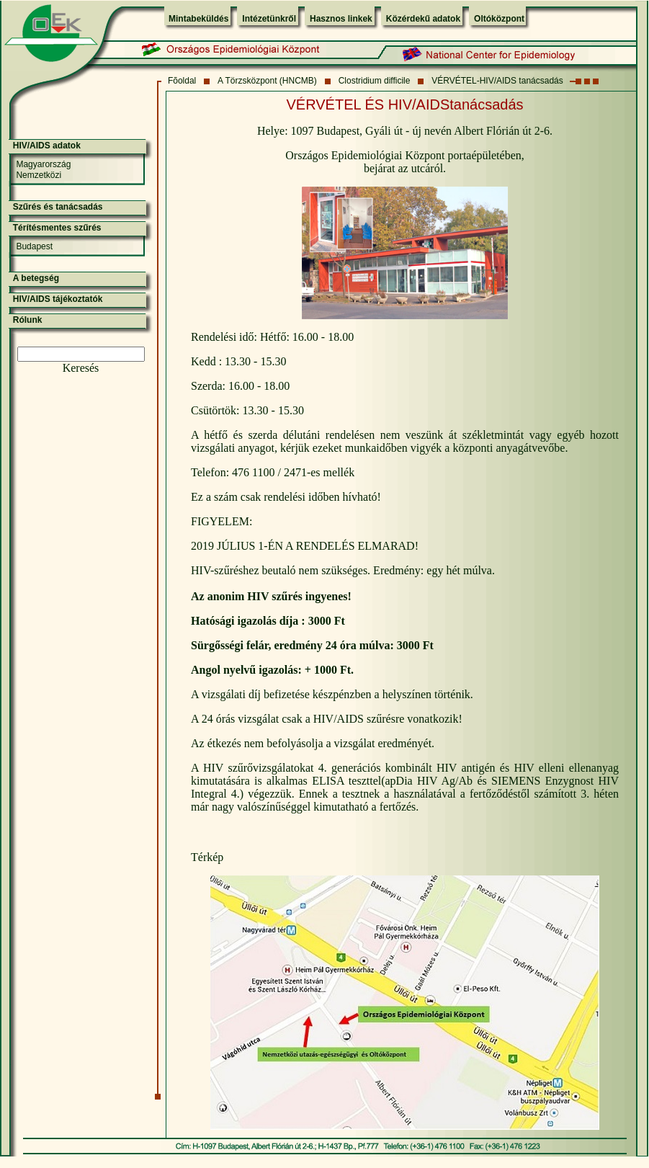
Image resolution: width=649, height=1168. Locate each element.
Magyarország (43, 164)
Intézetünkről (269, 19)
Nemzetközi (38, 175)
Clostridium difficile (375, 81)
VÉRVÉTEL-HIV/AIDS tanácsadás (497, 81)
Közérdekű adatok (423, 19)
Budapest (34, 246)
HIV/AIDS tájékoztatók (58, 299)
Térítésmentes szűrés (57, 228)
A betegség (36, 278)
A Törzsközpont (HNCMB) (267, 81)
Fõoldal (182, 81)
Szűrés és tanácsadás (58, 207)
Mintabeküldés (198, 19)
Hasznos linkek (341, 19)
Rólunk (27, 320)
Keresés (81, 368)
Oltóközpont (499, 19)
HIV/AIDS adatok (47, 146)
